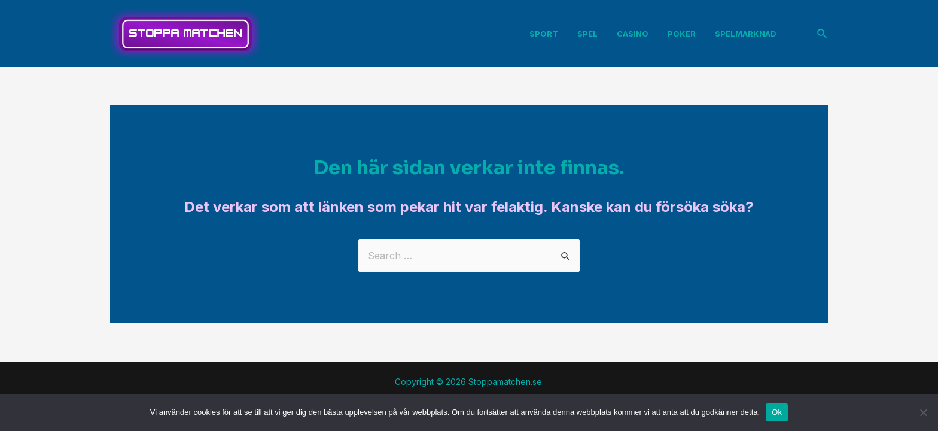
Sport (543, 33)
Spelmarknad (745, 33)
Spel (587, 33)
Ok (777, 412)
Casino (632, 33)
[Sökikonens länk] (822, 33)
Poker (682, 33)
